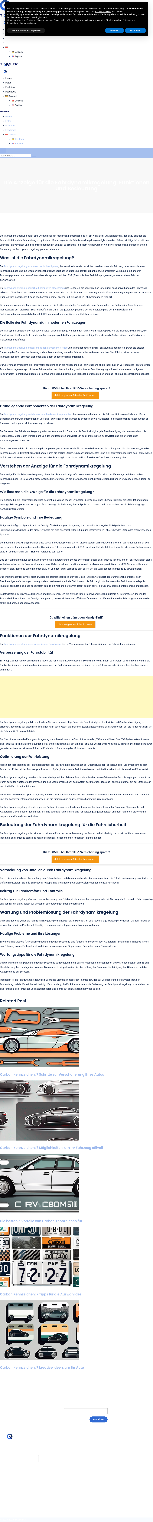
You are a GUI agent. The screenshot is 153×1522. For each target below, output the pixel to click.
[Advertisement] (76, 697)
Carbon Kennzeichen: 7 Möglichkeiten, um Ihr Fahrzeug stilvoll (51, 1147)
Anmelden (98, 1419)
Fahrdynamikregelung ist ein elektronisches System (31, 266)
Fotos (8, 82)
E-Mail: (54, 1411)
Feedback (10, 42)
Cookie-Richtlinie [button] (103, 11)
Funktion (10, 87)
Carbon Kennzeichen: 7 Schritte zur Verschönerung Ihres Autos (52, 1074)
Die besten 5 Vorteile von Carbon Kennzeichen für (41, 1221)
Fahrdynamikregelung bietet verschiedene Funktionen (32, 644)
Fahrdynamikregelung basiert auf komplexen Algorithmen (34, 288)
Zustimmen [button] (135, 30)
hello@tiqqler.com (15, 1449)
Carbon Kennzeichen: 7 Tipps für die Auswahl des (40, 1294)
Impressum (11, 1481)
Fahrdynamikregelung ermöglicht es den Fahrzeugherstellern (36, 347)
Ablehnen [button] (114, 30)
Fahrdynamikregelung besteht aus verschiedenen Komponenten (37, 414)
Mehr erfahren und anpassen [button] (26, 30)
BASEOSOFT (21, 1519)
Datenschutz (12, 1486)
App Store (8, 1458)
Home (8, 78)
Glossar (9, 1477)
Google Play (29, 1458)
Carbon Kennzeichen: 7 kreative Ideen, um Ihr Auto (42, 1367)
